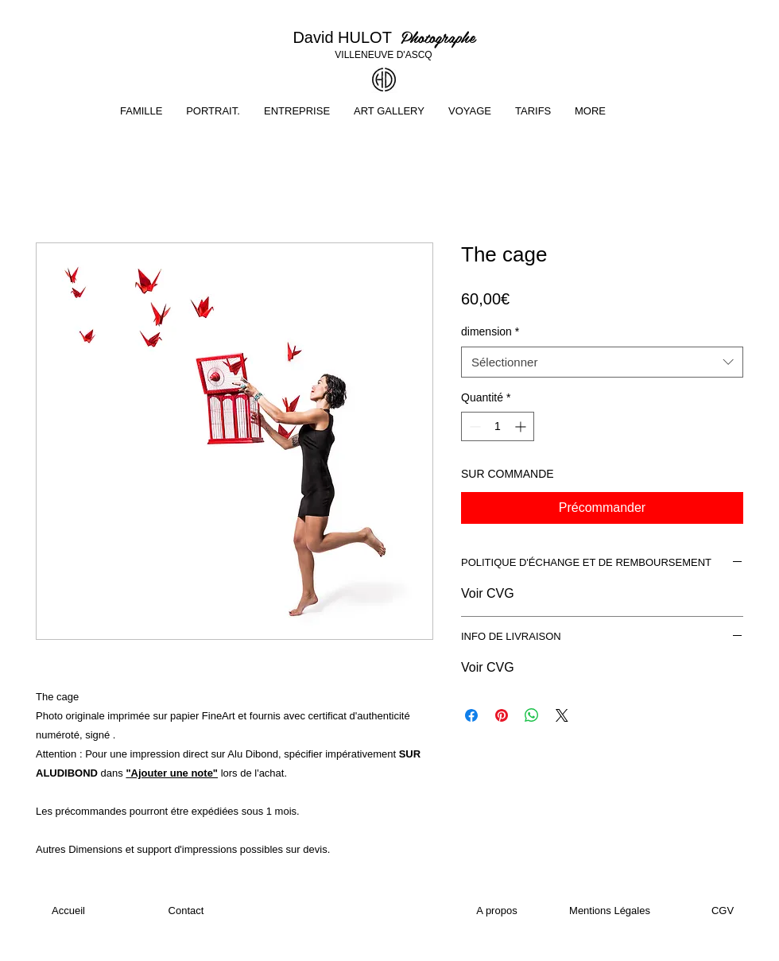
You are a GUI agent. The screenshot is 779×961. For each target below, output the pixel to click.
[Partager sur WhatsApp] (531, 715)
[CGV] (722, 911)
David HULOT (346, 37)
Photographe (438, 36)
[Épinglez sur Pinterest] (501, 715)
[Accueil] (68, 911)
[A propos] (496, 911)
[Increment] (522, 426)
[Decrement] (473, 426)
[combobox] (602, 362)
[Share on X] (562, 715)
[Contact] (186, 911)
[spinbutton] (497, 426)
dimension (490, 331)
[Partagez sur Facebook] (471, 715)
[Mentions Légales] (609, 911)
